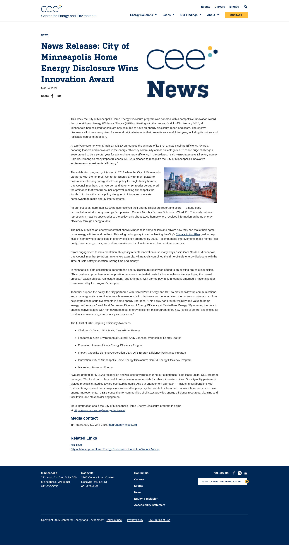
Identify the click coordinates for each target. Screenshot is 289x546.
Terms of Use (117, 520)
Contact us (141, 475)
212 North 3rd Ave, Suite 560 (59, 480)
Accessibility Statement (149, 505)
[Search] (246, 9)
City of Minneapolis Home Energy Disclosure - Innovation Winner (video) (115, 452)
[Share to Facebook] (52, 99)
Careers (220, 9)
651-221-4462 (89, 489)
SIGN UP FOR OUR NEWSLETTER (217, 485)
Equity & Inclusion (146, 499)
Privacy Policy (138, 520)
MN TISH (76, 447)
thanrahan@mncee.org (122, 427)
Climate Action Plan (188, 237)
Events (205, 9)
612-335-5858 (49, 489)
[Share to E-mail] (59, 99)
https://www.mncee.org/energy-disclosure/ (99, 413)
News (45, 38)
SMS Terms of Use (162, 520)
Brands (234, 9)
